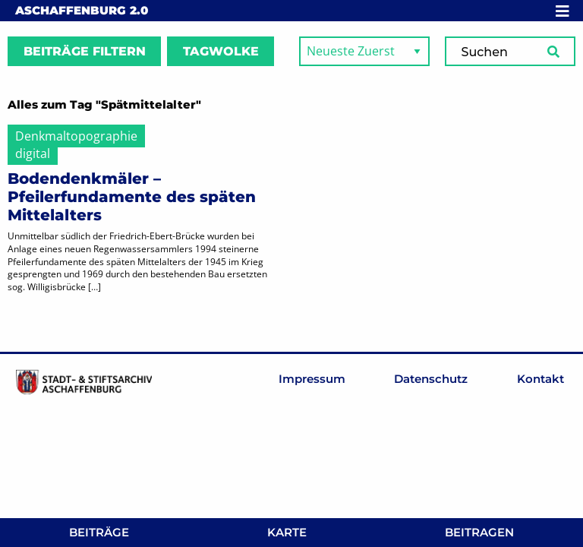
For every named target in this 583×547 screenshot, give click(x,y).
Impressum (312, 379)
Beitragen (479, 532)
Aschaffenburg (81, 10)
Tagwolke (221, 51)
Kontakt (540, 379)
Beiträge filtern (85, 51)
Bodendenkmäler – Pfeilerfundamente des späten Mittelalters (132, 196)
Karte (287, 532)
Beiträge (99, 532)
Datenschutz (431, 379)
